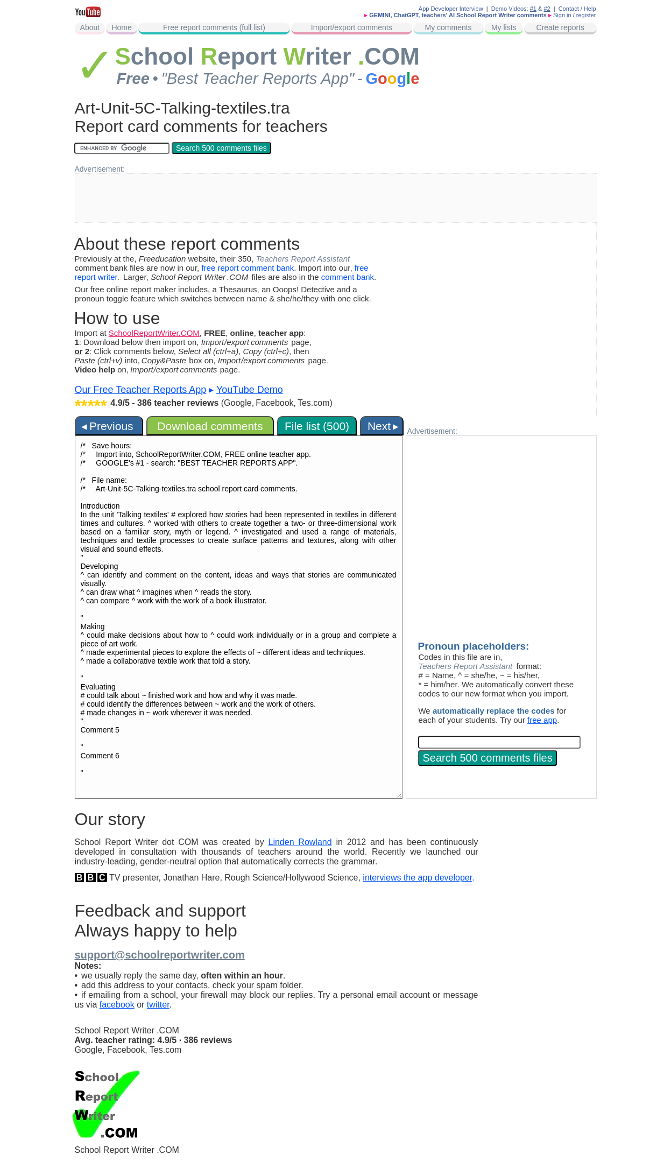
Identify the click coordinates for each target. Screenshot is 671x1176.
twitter (158, 1004)
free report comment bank (247, 267)
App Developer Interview (451, 8)
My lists (504, 27)
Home (121, 27)
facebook (117, 1004)
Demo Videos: (513, 8)
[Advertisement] (336, 198)
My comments (448, 27)
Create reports (560, 27)
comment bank (347, 276)
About (90, 27)
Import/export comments (351, 27)
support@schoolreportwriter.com (160, 955)
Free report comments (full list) (214, 27)
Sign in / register (574, 15)
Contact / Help (577, 8)
